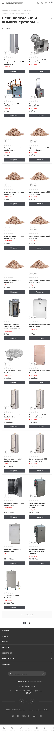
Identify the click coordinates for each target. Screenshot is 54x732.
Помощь (6, 664)
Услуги (5, 642)
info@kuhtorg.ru (28, 686)
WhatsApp (32, 701)
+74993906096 (21, 682)
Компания (7, 653)
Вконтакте (21, 701)
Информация (8, 658)
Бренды (5, 647)
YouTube (27, 701)
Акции (5, 636)
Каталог (6, 630)
